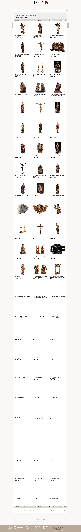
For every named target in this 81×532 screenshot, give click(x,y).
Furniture (24, 510)
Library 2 (52, 511)
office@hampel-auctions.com (58, 530)
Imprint (15, 528)
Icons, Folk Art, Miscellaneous (60, 511)
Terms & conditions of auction (18, 527)
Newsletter (36, 528)
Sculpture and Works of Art (41, 510)
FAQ (43, 527)
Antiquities (48, 510)
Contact (44, 528)
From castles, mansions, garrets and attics (40, 511)
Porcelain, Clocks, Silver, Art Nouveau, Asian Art (24, 511)
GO (53, 20)
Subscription (37, 527)
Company (27, 528)
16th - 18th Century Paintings (31, 510)
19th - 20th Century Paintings (56, 510)
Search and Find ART (29, 529)
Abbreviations (45, 526)
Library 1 (49, 511)
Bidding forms (28, 527)
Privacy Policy (16, 529)
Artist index (37, 529)
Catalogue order (38, 526)
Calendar (27, 526)
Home (15, 526)
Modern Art (63, 510)
